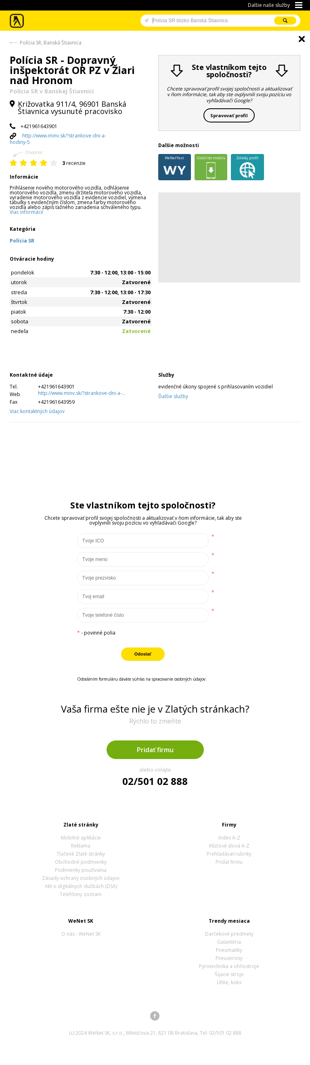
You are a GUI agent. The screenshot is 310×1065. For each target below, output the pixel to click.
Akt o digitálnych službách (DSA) (81, 886)
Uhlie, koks (229, 982)
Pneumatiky (229, 950)
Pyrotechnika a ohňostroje (229, 966)
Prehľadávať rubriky (229, 853)
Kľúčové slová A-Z (229, 845)
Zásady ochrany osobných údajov (80, 878)
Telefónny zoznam (81, 894)
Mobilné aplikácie (81, 837)
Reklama (80, 845)
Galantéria (229, 941)
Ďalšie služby (173, 396)
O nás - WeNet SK (81, 933)
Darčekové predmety (229, 933)
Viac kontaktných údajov (37, 411)
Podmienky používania (81, 870)
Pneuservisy (229, 958)
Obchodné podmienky (81, 861)
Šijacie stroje (229, 974)
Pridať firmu (155, 749)
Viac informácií (26, 212)
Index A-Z (229, 837)
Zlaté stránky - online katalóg (17, 21)
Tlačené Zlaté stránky (81, 853)
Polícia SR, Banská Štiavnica (51, 42)
